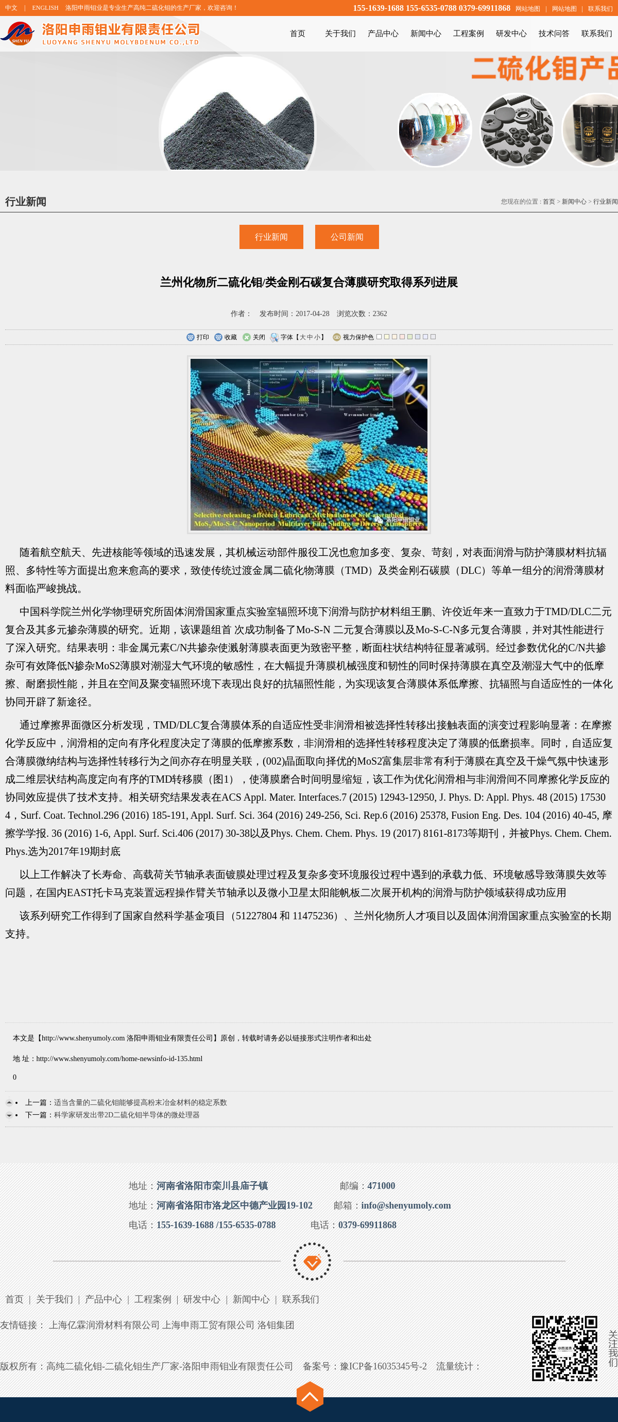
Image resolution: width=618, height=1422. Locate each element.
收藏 (225, 337)
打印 (197, 337)
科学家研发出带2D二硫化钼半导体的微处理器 (127, 1115)
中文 (11, 7)
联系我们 (600, 8)
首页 (297, 33)
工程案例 (468, 33)
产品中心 (383, 33)
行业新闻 (605, 201)
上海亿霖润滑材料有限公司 (104, 1325)
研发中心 (511, 33)
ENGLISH (45, 7)
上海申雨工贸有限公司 (208, 1325)
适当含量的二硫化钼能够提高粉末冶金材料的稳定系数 (140, 1102)
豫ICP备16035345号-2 (383, 1366)
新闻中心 (425, 33)
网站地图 (528, 8)
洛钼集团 (276, 1325)
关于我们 (340, 33)
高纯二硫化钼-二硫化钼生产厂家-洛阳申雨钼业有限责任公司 (170, 1366)
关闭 (253, 337)
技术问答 (554, 33)
